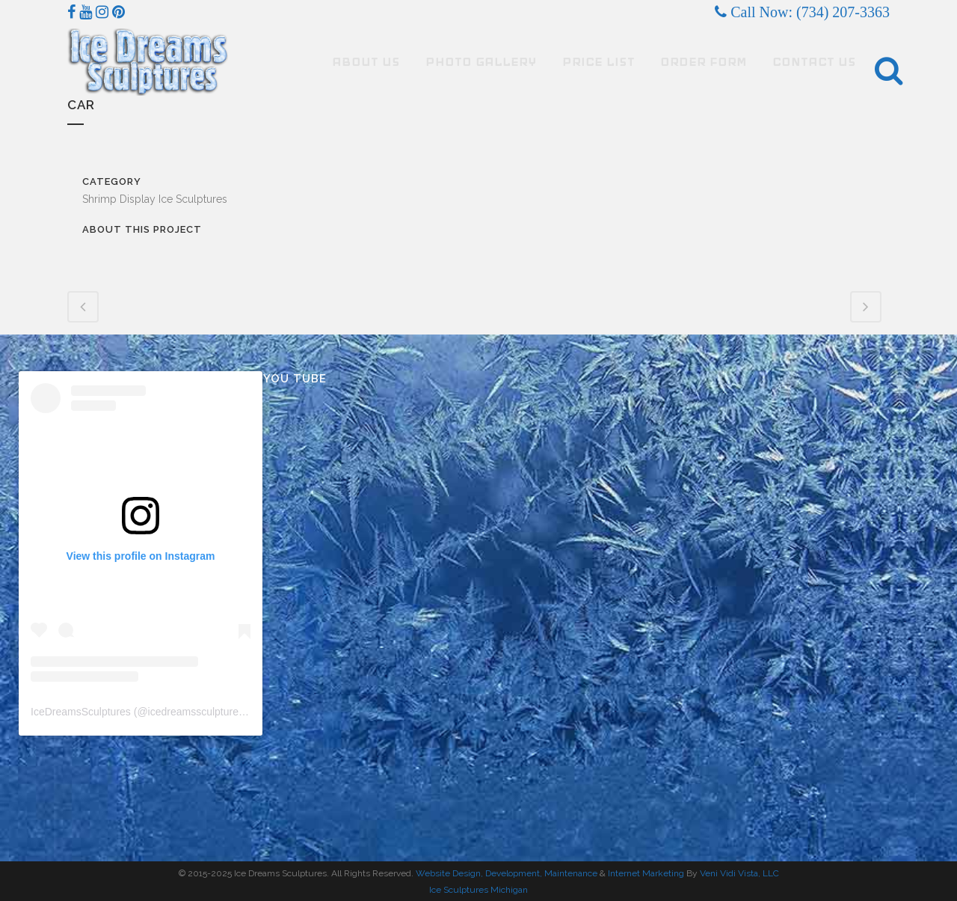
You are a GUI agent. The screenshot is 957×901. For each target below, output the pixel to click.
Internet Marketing (645, 873)
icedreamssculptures (196, 712)
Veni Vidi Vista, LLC (739, 873)
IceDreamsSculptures (81, 712)
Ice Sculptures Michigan (478, 890)
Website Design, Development (478, 873)
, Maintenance (568, 873)
